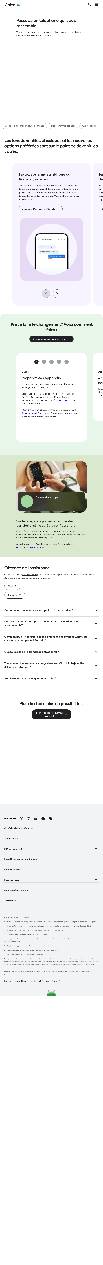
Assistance (51, 1145)
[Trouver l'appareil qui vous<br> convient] (51, 777)
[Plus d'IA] (8, 982)
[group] (51, 234)
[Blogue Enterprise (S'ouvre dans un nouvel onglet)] (16, 1058)
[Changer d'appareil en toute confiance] (24, 126)
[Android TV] (10, 1002)
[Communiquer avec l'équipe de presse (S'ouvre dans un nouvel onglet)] (26, 1092)
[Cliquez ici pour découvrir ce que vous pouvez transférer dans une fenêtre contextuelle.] (51, 339)
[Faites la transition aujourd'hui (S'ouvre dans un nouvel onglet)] (12, 649)
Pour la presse (51, 1069)
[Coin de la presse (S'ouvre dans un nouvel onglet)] (15, 1085)
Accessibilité (51, 925)
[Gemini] (8, 968)
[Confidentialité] (12, 906)
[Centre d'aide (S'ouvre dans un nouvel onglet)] (13, 1154)
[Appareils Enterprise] (15, 1044)
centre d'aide (29, 637)
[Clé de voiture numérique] (17, 1009)
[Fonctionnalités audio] (15, 940)
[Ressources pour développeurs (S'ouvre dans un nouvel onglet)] (23, 1112)
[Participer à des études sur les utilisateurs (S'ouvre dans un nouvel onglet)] (28, 1168)
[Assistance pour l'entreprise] (19, 1051)
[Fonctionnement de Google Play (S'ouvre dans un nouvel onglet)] (23, 1134)
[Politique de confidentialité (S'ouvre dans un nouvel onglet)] (20, 1250)
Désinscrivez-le (63, 463)
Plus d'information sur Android (51, 993)
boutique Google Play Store (30, 610)
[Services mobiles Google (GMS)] (21, 1016)
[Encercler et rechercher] (16, 975)
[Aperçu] (8, 1036)
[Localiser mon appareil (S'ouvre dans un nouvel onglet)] (18, 1161)
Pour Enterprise (51, 1028)
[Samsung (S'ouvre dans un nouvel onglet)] (14, 657)
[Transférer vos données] (63, 126)
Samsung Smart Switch (32, 476)
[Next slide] (57, 293)
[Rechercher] (90, 5)
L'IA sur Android (51, 959)
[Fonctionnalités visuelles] (17, 933)
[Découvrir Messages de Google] (41, 209)
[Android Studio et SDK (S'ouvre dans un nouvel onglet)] (18, 1120)
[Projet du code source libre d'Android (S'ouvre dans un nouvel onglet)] (26, 1127)
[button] (57, 1250)
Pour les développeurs (51, 1104)
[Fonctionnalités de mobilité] (18, 948)
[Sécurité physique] (13, 913)
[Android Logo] (12, 4)
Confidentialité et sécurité (51, 891)
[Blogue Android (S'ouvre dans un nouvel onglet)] (14, 1078)
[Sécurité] (8, 899)
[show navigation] (96, 5)
